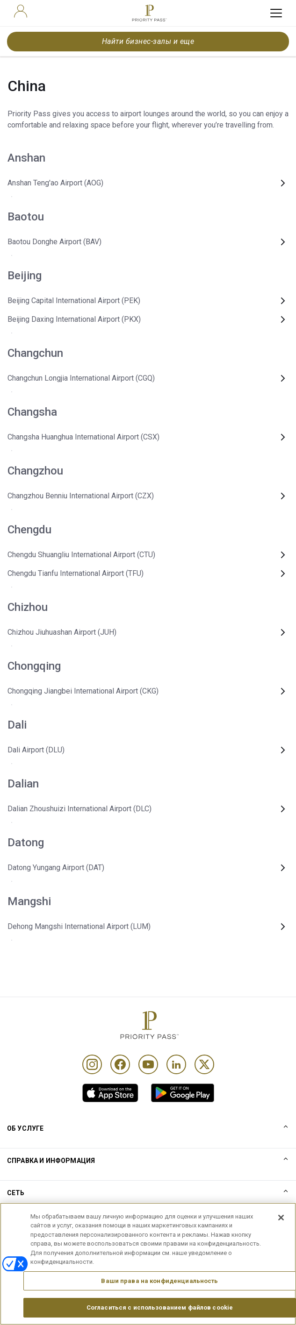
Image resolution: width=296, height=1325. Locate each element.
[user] (20, 11)
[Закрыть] (281, 1221)
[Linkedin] (176, 1064)
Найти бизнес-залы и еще (148, 41)
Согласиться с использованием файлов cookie (160, 1311)
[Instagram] (92, 1064)
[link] (110, 1093)
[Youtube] (148, 1064)
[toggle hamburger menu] (276, 13)
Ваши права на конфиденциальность (159, 1284)
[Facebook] (120, 1064)
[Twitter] (204, 1064)
